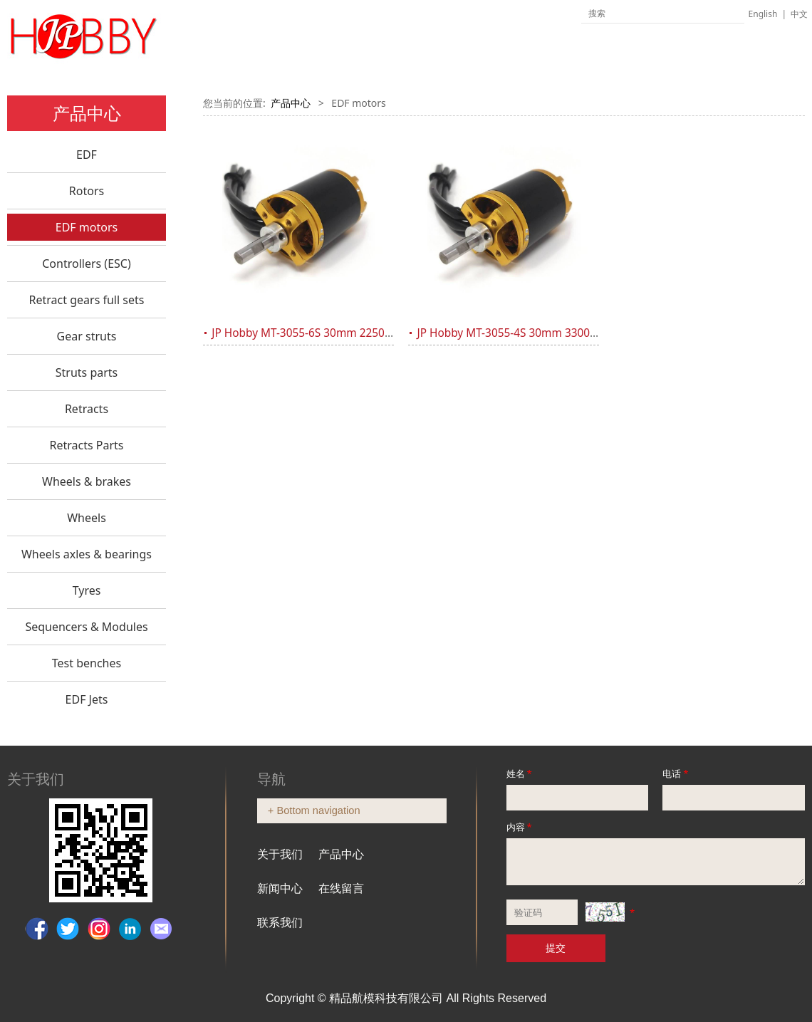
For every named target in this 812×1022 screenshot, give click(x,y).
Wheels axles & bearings (86, 554)
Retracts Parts (86, 445)
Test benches (86, 663)
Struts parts (87, 372)
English (763, 14)
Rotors (86, 191)
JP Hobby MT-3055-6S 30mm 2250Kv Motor (321, 332)
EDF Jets (87, 699)
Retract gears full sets (87, 300)
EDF (86, 154)
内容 (520, 826)
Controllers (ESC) (86, 263)
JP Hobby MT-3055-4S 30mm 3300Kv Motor (527, 332)
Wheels (86, 518)
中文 (799, 14)
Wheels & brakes (86, 481)
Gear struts (87, 336)
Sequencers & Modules (86, 627)
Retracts (86, 409)
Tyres (87, 590)
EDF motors (87, 227)
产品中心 (291, 103)
